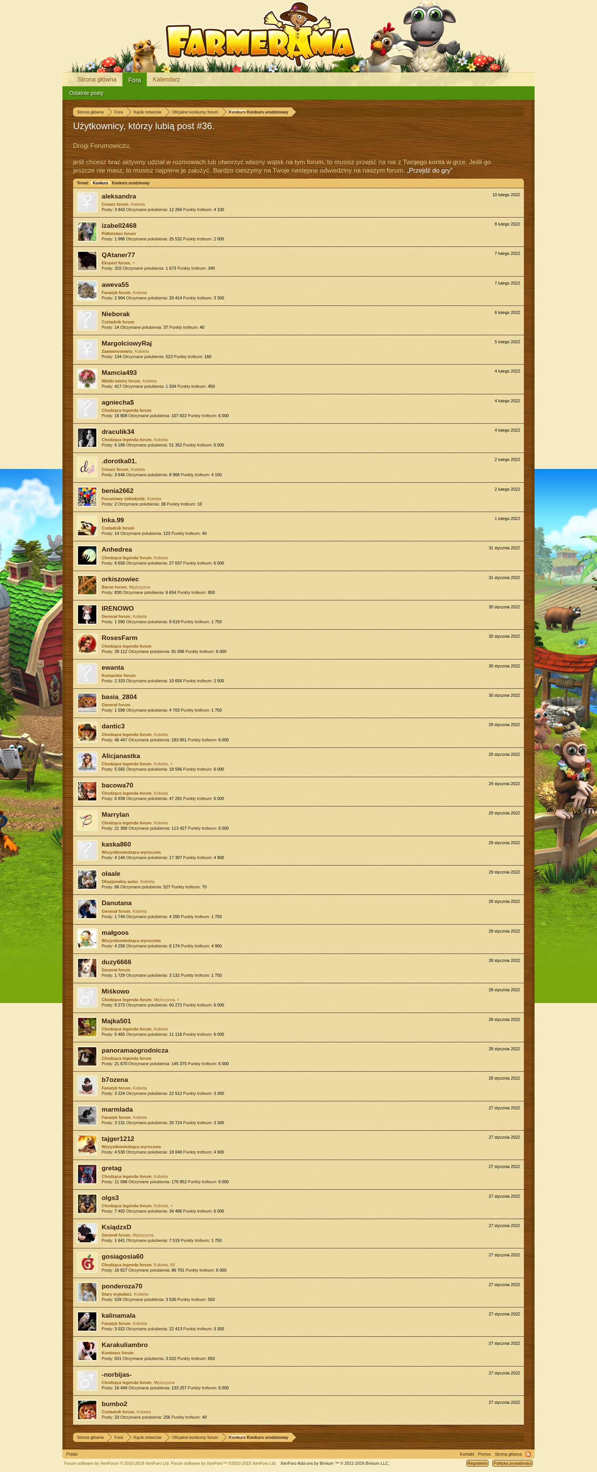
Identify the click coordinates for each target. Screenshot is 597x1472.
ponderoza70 (122, 1286)
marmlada (117, 1109)
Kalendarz (166, 79)
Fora (134, 80)
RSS (528, 1454)
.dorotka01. (119, 461)
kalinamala (119, 1315)
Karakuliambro (125, 1345)
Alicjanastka (121, 756)
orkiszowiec (120, 579)
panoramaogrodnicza (135, 1050)
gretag (112, 1168)
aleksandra (119, 196)
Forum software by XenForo (117, 1463)
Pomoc (484, 1454)
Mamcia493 (119, 372)
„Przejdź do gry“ (430, 170)
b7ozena (115, 1079)
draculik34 (118, 431)
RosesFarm (119, 638)
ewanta (113, 667)
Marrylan (115, 814)
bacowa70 (117, 785)
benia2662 (118, 490)
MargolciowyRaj (127, 343)
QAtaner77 (118, 255)
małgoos (115, 932)
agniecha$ (118, 402)
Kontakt (467, 1454)
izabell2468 (119, 225)
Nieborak (116, 314)
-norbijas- (117, 1374)
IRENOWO (118, 608)
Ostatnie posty (86, 93)
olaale (111, 873)
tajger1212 (118, 1138)
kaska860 (116, 844)
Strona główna (97, 79)
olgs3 (110, 1198)
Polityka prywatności (512, 1463)
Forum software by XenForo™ (224, 1463)
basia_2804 (119, 697)
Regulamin (478, 1463)
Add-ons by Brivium (334, 1463)
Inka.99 (113, 520)
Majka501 (116, 1021)
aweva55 (115, 284)
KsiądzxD (116, 1227)
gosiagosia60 (123, 1256)
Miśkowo (115, 991)
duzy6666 (116, 962)
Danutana (117, 903)
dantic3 (113, 726)
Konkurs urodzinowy (120, 183)
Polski (71, 1454)
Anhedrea (117, 549)
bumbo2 (114, 1404)
